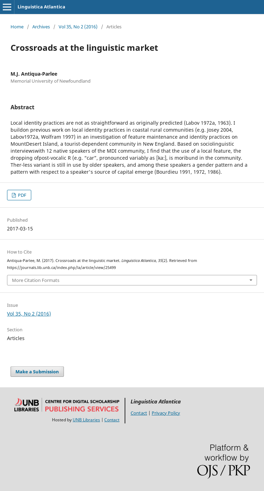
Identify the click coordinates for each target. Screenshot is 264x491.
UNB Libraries (86, 420)
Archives (41, 26)
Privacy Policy (166, 413)
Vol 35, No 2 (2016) (78, 26)
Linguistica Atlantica (41, 7)
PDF (21, 195)
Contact (111, 420)
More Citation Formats (35, 280)
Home (17, 26)
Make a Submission (37, 371)
